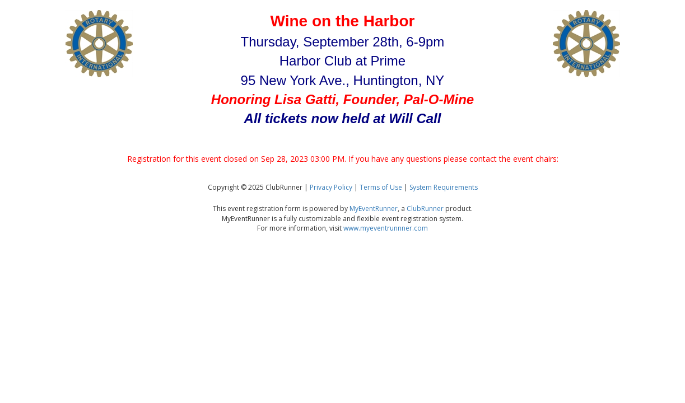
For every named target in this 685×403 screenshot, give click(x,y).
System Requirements (443, 187)
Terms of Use (381, 187)
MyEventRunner (374, 208)
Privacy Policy (331, 187)
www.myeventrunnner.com (385, 228)
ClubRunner (425, 208)
